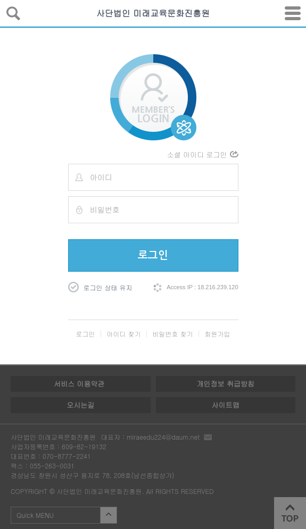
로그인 (153, 255)
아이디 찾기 (123, 333)
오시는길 (80, 405)
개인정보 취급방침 (225, 384)
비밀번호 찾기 (173, 333)
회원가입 (217, 333)
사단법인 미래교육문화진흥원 (153, 13)
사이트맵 (225, 405)
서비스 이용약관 (79, 384)
